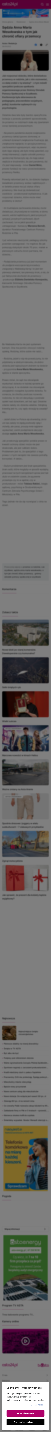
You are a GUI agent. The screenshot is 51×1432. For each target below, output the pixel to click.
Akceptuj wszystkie (25, 1413)
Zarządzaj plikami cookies (25, 1422)
